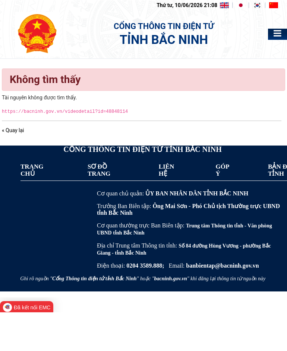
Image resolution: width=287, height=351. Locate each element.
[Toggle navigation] (277, 33)
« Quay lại (13, 130)
